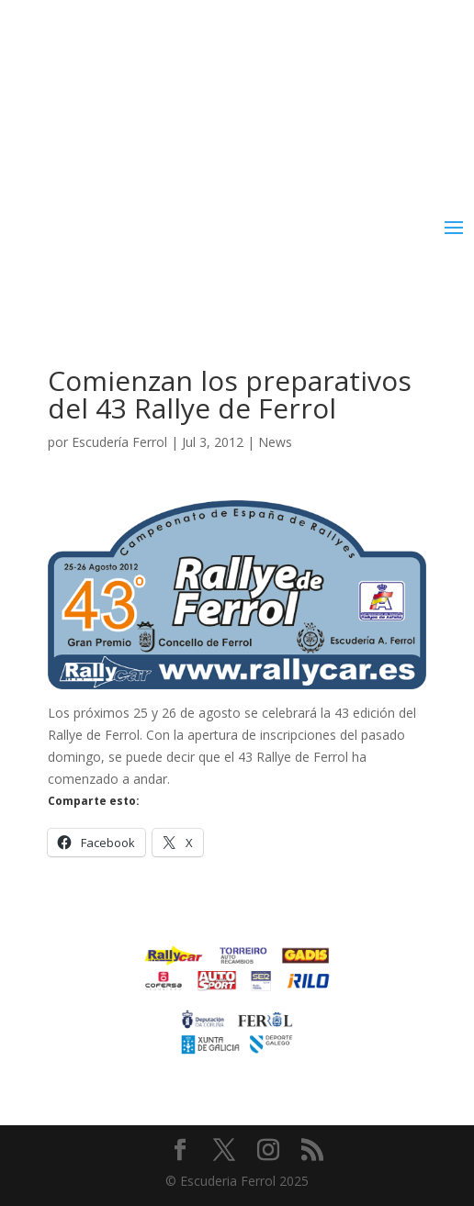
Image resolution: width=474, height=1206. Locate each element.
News (275, 442)
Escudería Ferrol (119, 442)
